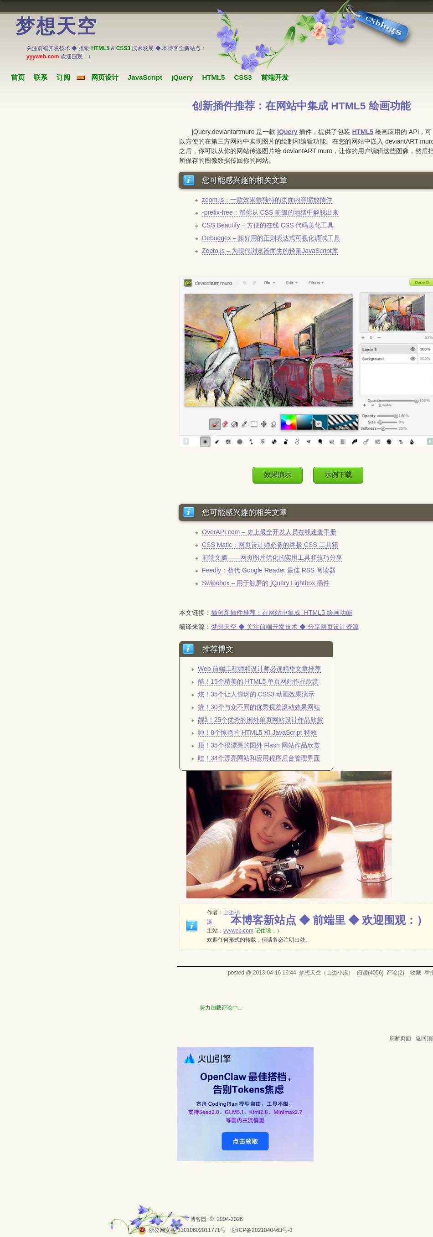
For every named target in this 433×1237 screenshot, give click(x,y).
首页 (18, 77)
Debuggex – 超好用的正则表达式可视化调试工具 (271, 238)
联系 (40, 77)
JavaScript (145, 77)
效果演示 (277, 475)
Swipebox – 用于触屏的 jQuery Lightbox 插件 (266, 583)
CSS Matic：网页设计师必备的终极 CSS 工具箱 (270, 544)
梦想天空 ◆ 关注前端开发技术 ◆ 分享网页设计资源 (285, 626)
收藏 (415, 972)
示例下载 (338, 475)
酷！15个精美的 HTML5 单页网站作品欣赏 (258, 681)
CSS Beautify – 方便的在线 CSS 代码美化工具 (268, 225)
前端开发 (275, 77)
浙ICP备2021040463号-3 (262, 1230)
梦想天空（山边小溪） (326, 972)
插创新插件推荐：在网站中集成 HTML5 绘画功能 (281, 612)
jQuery (182, 77)
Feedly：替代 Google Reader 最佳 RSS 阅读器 (268, 570)
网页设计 (105, 77)
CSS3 (243, 77)
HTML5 (213, 77)
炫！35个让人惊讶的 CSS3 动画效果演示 (256, 694)
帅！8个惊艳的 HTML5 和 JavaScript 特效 (257, 732)
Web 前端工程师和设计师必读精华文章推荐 (259, 668)
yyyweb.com (238, 931)
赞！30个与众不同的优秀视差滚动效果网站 (259, 707)
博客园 (198, 1219)
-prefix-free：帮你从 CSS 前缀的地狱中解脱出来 (270, 212)
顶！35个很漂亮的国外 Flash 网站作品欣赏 (259, 745)
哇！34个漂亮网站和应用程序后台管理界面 (259, 758)
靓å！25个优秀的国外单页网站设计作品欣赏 (260, 719)
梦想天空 (56, 26)
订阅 (63, 77)
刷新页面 (400, 1038)
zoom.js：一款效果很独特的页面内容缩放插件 (267, 199)
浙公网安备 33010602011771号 (182, 1230)
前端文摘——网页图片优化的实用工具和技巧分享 (272, 557)
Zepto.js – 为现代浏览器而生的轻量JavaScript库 (270, 250)
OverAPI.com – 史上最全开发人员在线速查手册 (269, 532)
